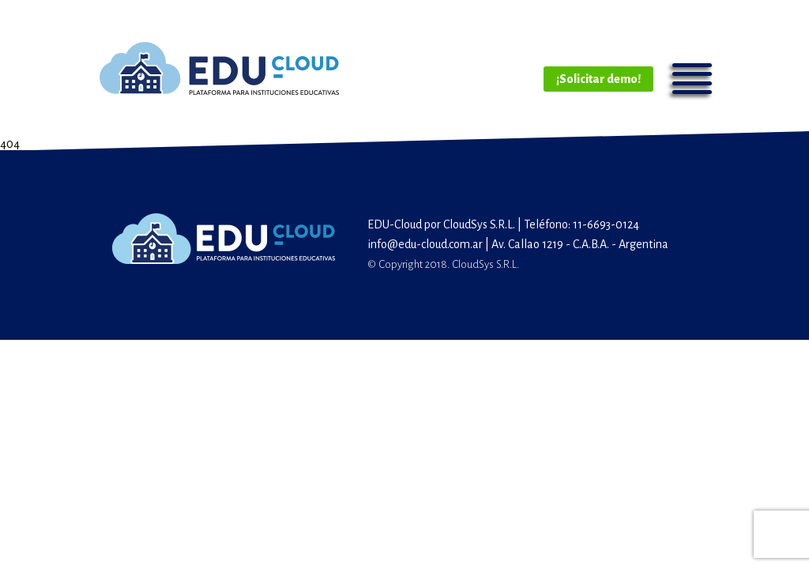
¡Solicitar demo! (598, 79)
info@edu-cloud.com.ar (425, 244)
